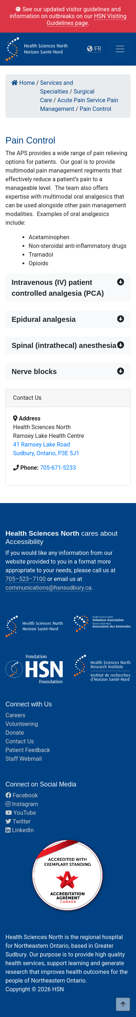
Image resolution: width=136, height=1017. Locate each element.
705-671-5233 (58, 467)
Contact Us (19, 741)
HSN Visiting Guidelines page (87, 19)
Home (23, 82)
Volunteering (21, 724)
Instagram (21, 804)
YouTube (20, 812)
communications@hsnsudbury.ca (48, 587)
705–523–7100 (25, 579)
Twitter (17, 821)
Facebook (21, 795)
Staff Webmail (23, 758)
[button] (68, 288)
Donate (14, 732)
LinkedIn (19, 830)
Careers (15, 715)
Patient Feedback (27, 750)
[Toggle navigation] (120, 49)
